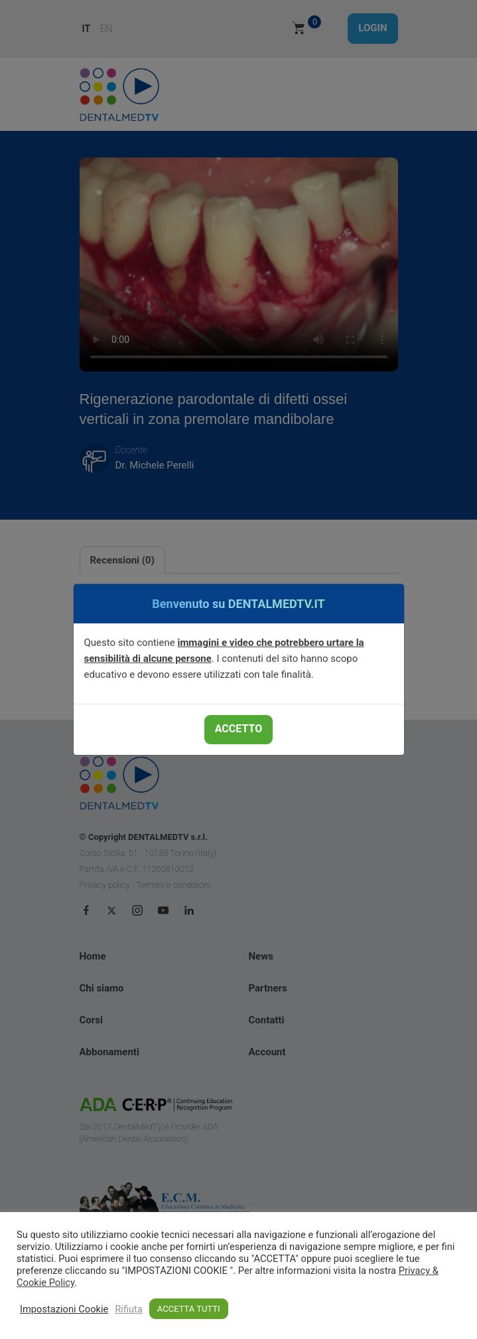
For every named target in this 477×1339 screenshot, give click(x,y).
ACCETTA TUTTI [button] (188, 1309)
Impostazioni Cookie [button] (64, 1309)
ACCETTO (238, 728)
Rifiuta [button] (129, 1309)
